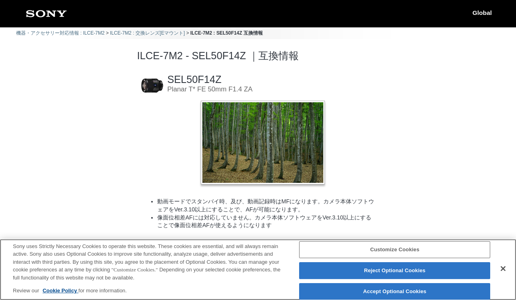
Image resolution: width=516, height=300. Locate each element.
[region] (258, 269)
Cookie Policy (61, 291)
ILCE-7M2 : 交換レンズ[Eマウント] (147, 33)
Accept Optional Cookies (395, 291)
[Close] (503, 268)
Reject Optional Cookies (395, 270)
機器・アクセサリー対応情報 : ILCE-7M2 (60, 33)
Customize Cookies (394, 250)
